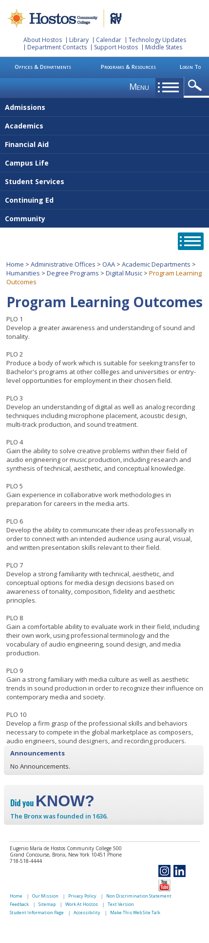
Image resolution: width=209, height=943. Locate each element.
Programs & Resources (128, 66)
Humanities (23, 273)
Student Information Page (37, 912)
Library (79, 40)
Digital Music (124, 273)
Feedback (19, 904)
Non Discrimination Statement (138, 896)
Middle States (163, 47)
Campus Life (27, 163)
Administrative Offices (63, 264)
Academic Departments (156, 264)
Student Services (34, 181)
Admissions (25, 107)
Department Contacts (57, 47)
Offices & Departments (43, 66)
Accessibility (87, 912)
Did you (52, 803)
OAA (108, 264)
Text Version (121, 904)
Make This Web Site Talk (135, 912)
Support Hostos (116, 47)
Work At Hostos (81, 904)
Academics (24, 125)
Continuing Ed (29, 200)
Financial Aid (27, 144)
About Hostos (42, 40)
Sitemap (47, 904)
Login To (190, 66)
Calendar (108, 40)
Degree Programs (73, 273)
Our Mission (45, 896)
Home (15, 264)
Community (25, 218)
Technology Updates (157, 40)
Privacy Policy (82, 896)
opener (196, 85)
